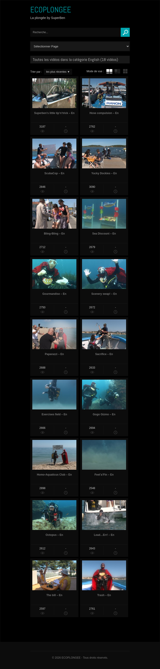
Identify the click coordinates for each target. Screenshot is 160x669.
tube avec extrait (117, 71)
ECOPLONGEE (50, 10)
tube (109, 71)
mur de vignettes (125, 71)
